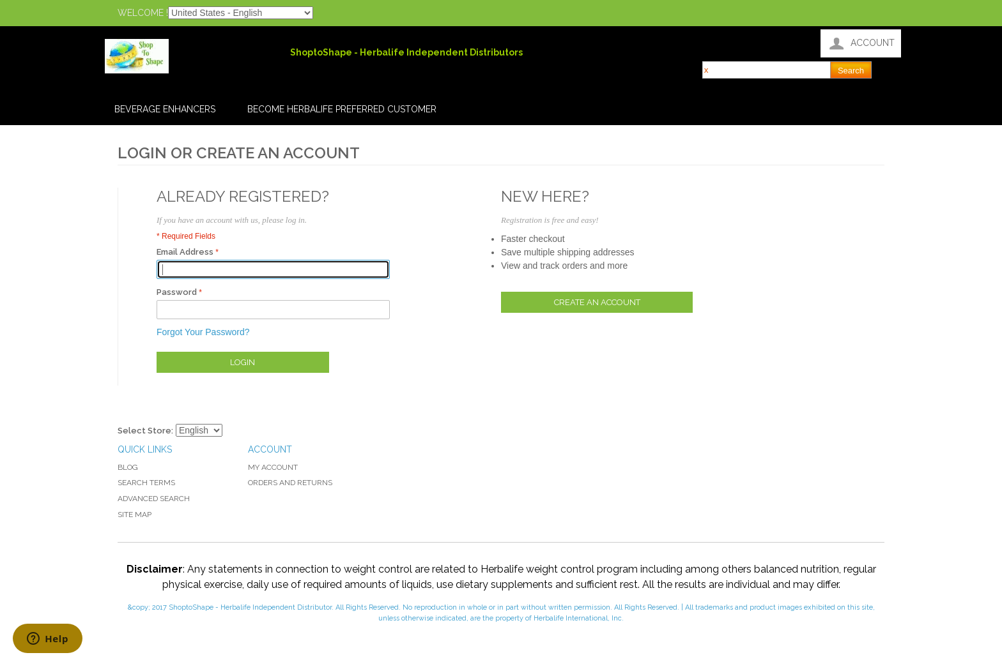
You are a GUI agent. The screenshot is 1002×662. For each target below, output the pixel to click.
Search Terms (146, 482)
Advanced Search (154, 498)
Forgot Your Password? (203, 332)
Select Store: (145, 430)
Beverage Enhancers (164, 109)
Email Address (185, 252)
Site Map (134, 514)
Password (177, 292)
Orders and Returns (290, 482)
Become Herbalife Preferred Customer (341, 109)
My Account (273, 467)
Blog (128, 467)
